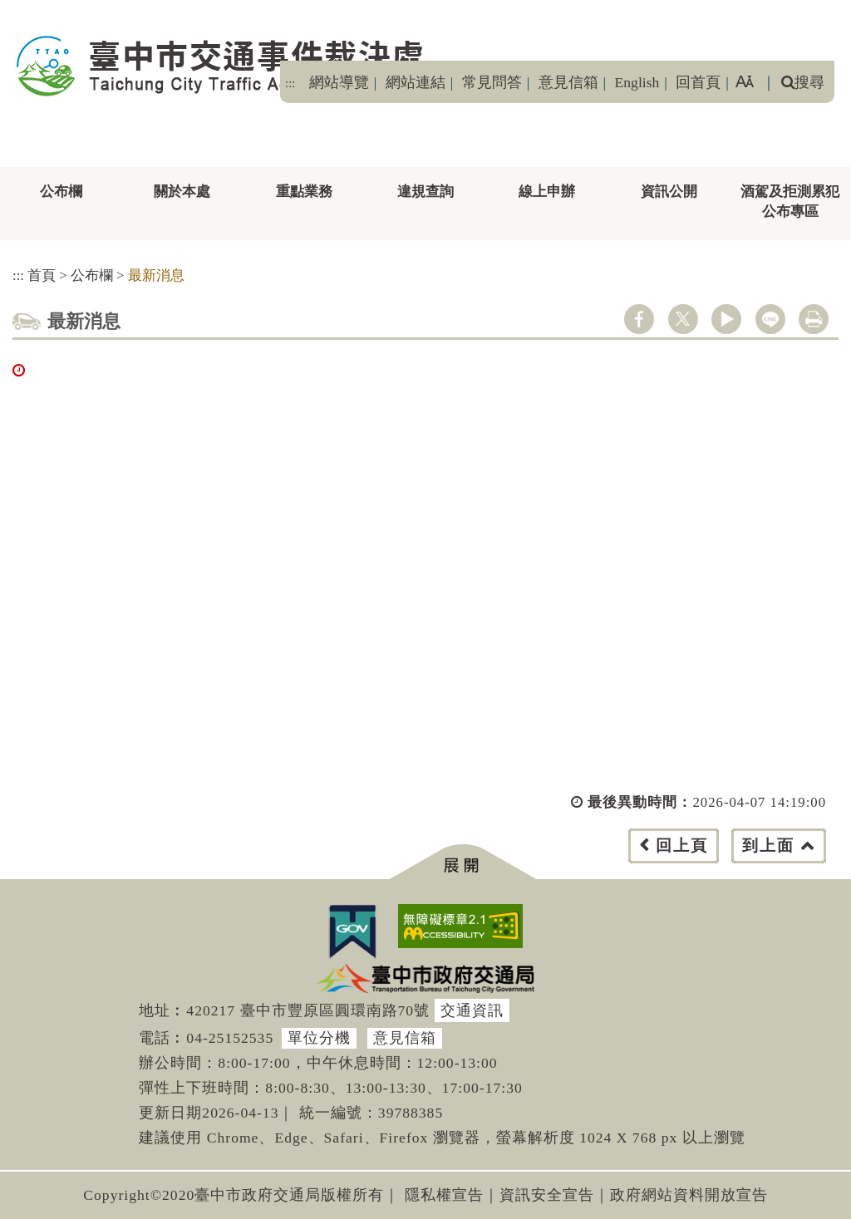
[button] (462, 862)
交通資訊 (472, 1010)
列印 (814, 319)
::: (290, 83)
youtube (726, 319)
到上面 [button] (768, 845)
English (637, 82)
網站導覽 (339, 82)
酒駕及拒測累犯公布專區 (789, 201)
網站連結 (415, 82)
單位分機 (319, 1038)
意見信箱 (568, 82)
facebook (639, 319)
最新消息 (156, 275)
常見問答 (492, 82)
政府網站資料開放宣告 (689, 1195)
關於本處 (182, 191)
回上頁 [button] (682, 845)
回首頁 (698, 82)
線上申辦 (547, 191)
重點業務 (304, 191)
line (770, 319)
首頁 (41, 275)
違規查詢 (425, 191)
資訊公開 (669, 191)
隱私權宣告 (444, 1195)
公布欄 (61, 191)
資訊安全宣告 (546, 1195)
